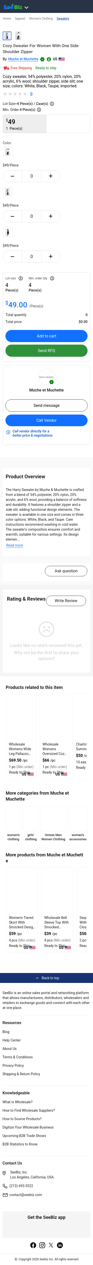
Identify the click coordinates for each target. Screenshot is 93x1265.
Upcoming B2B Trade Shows (24, 1136)
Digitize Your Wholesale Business (28, 1127)
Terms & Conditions (17, 1057)
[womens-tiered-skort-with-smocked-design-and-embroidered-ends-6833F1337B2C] (22, 890)
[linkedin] (60, 1245)
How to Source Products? (22, 1119)
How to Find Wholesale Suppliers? (28, 1110)
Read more (14, 545)
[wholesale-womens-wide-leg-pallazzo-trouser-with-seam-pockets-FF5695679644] (21, 717)
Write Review (66, 600)
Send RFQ (46, 350)
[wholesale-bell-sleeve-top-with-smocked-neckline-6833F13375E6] (57, 890)
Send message (46, 405)
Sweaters (63, 18)
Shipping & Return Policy (21, 1074)
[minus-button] (12, 176)
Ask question (66, 571)
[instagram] (42, 1245)
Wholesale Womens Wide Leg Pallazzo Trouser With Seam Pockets (20, 753)
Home (7, 18)
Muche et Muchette (23, 59)
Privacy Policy (13, 1066)
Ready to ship (45, 68)
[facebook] (33, 1245)
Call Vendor (46, 420)
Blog (5, 1032)
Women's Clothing (41, 18)
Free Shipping (17, 68)
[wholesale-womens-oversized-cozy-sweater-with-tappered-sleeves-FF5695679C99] (54, 717)
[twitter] (51, 1245)
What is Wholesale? (17, 1102)
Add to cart (46, 336)
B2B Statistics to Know (19, 1144)
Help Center (11, 1040)
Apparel (20, 18)
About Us (9, 1049)
